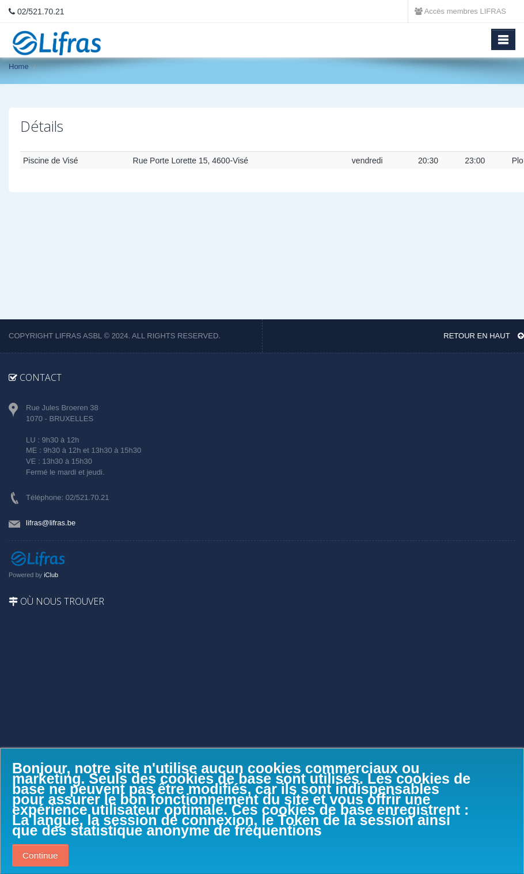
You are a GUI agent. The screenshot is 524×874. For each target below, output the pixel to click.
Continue (40, 855)
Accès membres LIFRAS (460, 11)
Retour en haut (483, 335)
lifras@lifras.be (50, 522)
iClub (51, 574)
